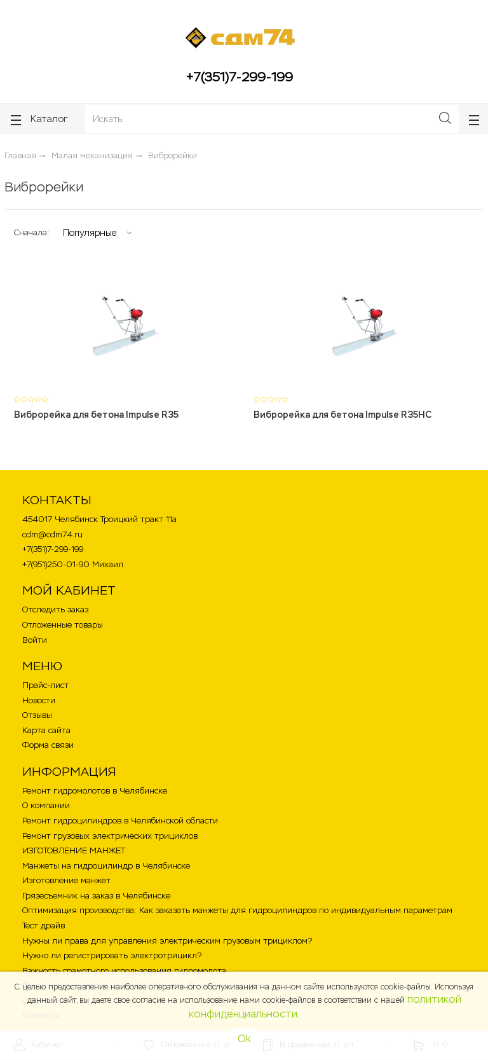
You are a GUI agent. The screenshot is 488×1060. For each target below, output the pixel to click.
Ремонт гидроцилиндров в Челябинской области (120, 820)
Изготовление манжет (66, 880)
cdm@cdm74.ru (52, 534)
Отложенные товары (62, 624)
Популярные (89, 232)
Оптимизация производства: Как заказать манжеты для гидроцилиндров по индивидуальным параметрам (237, 910)
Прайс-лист (45, 685)
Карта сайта (46, 730)
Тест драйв (43, 925)
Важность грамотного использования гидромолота (124, 970)
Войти (34, 640)
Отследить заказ (55, 609)
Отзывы (37, 715)
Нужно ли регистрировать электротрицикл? (111, 955)
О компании (46, 805)
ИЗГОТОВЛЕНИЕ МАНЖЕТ (73, 850)
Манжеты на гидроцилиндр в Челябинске (106, 865)
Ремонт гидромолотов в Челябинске (94, 790)
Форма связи (48, 745)
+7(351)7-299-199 (239, 77)
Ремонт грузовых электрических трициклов (110, 835)
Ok (244, 1038)
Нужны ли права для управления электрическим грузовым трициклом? (167, 940)
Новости (38, 700)
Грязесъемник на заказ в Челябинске (96, 895)
